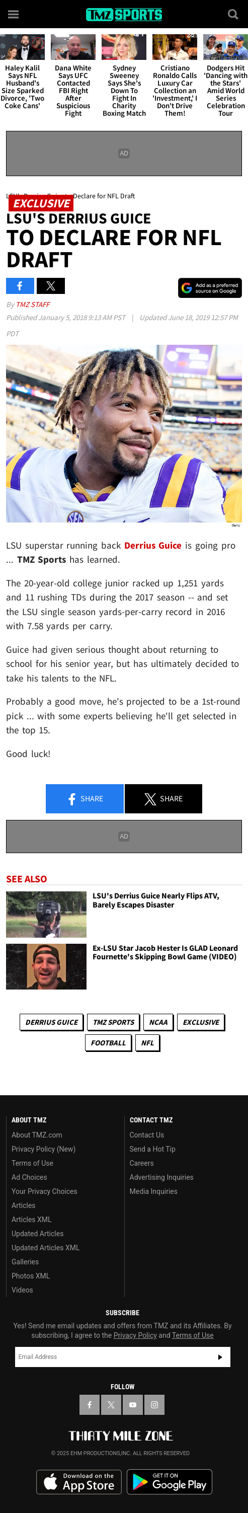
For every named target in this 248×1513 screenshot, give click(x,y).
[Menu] (14, 14)
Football (108, 1042)
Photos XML (31, 1276)
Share (84, 799)
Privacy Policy (135, 1335)
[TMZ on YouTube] (133, 1405)
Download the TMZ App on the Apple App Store (79, 1482)
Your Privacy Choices (44, 1191)
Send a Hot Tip (153, 1149)
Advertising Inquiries (162, 1177)
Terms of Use (32, 1163)
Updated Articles (37, 1234)
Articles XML (32, 1220)
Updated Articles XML (45, 1248)
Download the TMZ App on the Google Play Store (169, 1482)
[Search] (234, 14)
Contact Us (147, 1135)
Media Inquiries (154, 1191)
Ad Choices (29, 1177)
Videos (22, 1290)
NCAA (158, 1022)
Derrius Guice (51, 1022)
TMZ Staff (32, 304)
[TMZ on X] (111, 1405)
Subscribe (220, 1357)
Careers (142, 1163)
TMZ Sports (113, 1022)
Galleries (25, 1262)
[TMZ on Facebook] (89, 1405)
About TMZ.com (37, 1135)
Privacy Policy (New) (43, 1149)
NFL (147, 1042)
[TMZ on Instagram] (154, 1405)
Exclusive (201, 1022)
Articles (24, 1205)
